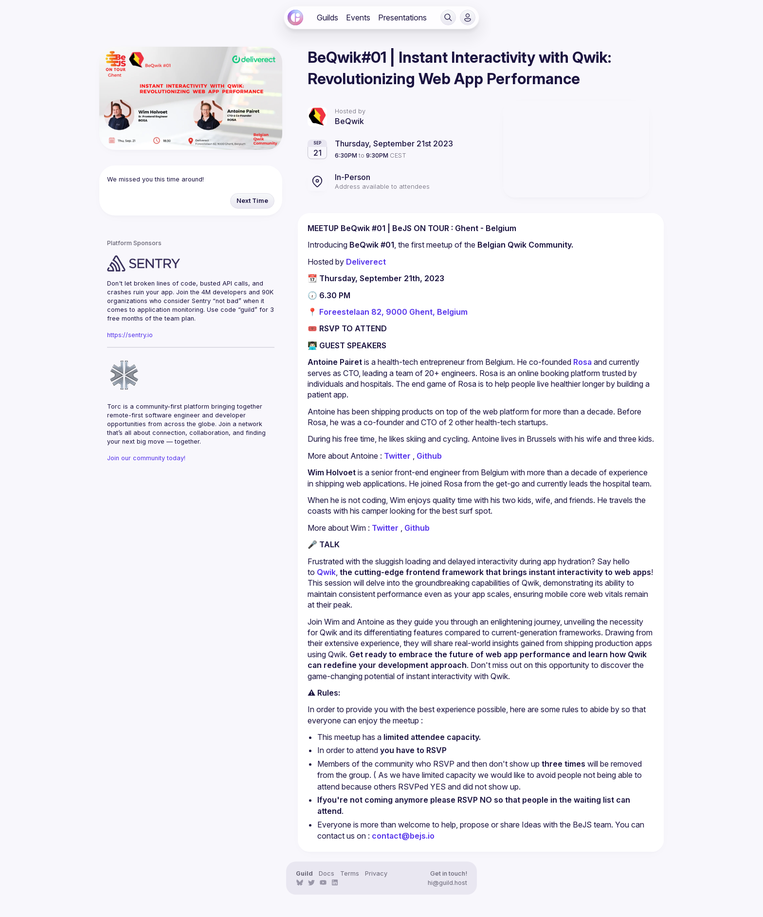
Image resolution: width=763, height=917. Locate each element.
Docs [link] (326, 873)
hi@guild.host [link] (447, 882)
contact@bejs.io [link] (403, 836)
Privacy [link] (376, 873)
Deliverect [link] (366, 262)
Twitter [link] (397, 456)
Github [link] (429, 456)
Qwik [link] (326, 572)
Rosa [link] (582, 362)
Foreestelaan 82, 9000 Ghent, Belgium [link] (393, 312)
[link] (295, 17)
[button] (448, 17)
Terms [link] (349, 873)
